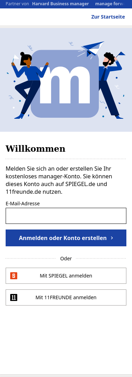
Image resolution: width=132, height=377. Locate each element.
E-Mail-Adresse (23, 204)
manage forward (112, 3)
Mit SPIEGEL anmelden (66, 275)
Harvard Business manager (60, 3)
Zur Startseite (108, 16)
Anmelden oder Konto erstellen (66, 238)
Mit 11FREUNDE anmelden (66, 297)
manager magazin (36, 17)
